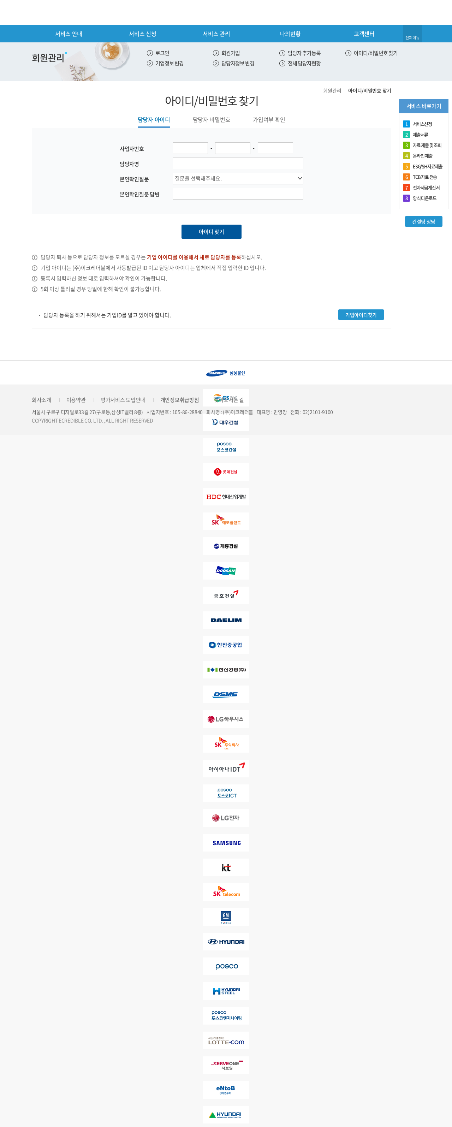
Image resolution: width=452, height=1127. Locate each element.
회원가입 (230, 53)
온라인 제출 (418, 155)
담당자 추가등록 (304, 53)
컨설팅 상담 (423, 221)
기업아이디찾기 (361, 314)
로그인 (162, 53)
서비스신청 (417, 123)
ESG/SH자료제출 (422, 166)
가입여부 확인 (269, 120)
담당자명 (129, 163)
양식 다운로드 (419, 198)
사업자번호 (132, 148)
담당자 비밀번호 (212, 120)
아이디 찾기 (211, 232)
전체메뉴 (412, 38)
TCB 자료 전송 (420, 176)
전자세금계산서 (421, 187)
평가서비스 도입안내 (123, 400)
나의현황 (290, 33)
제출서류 (415, 134)
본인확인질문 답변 (139, 194)
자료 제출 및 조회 (422, 145)
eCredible (61, 12)
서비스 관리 (216, 33)
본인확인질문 (134, 179)
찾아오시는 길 (229, 400)
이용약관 (76, 400)
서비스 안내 (68, 33)
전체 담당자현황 (304, 63)
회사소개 (41, 400)
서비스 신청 (142, 33)
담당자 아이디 (154, 120)
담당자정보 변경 (237, 63)
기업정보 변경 (169, 63)
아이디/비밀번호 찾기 (376, 53)
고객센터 (364, 33)
